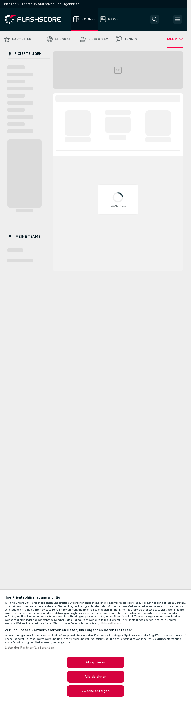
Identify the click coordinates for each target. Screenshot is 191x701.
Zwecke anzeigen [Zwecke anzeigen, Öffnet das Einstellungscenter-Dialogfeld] (95, 691)
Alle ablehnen (96, 677)
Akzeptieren (95, 662)
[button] (154, 19)
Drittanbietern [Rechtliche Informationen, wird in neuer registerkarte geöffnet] (111, 623)
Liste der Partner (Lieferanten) (30, 648)
